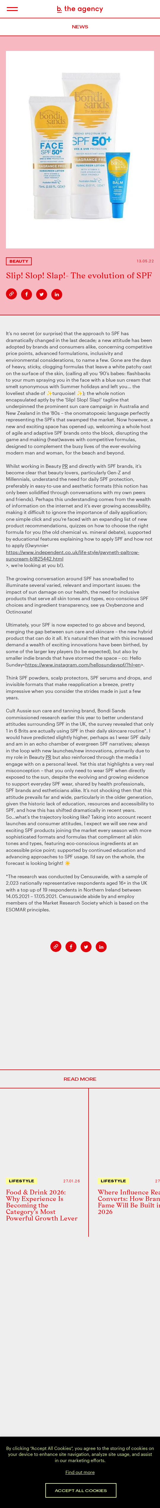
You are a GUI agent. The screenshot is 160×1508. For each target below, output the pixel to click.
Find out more (80, 1472)
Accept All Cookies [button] (81, 1490)
